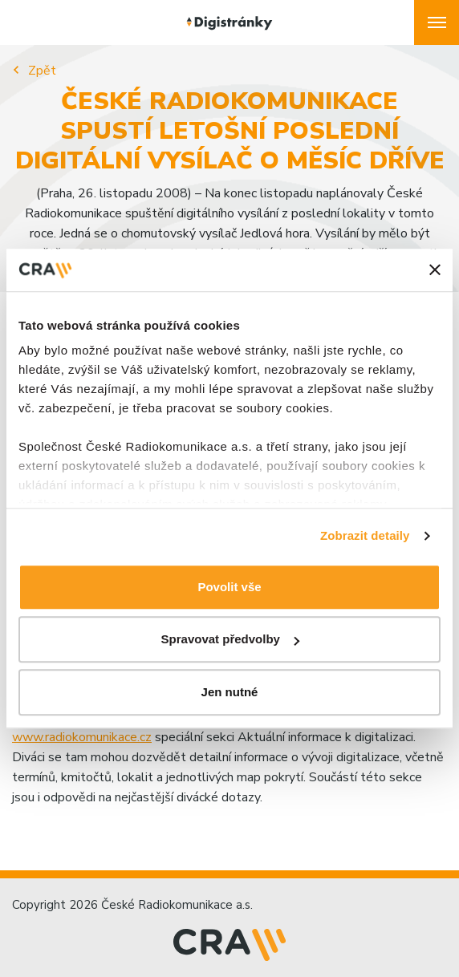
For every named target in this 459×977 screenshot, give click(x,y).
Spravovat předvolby (230, 639)
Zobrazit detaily (365, 535)
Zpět (42, 70)
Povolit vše (229, 587)
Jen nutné (229, 692)
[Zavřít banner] (435, 270)
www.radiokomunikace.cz (82, 737)
